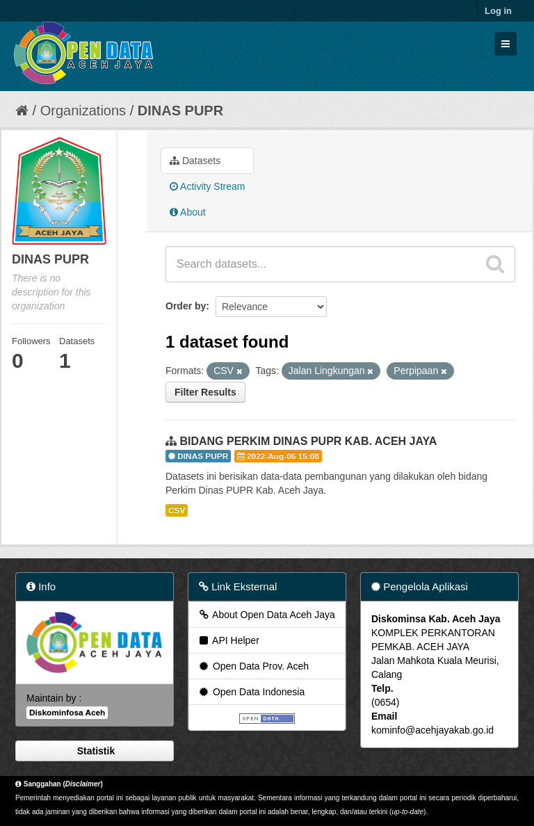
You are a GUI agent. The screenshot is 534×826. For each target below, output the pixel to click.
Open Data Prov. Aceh (253, 666)
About (188, 212)
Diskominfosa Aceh (67, 713)
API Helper (228, 640)
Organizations (83, 110)
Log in (498, 11)
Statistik (94, 750)
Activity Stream (207, 186)
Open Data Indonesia (251, 691)
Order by (185, 305)
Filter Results (205, 392)
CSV (176, 510)
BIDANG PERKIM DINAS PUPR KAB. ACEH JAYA (308, 441)
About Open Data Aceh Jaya (266, 614)
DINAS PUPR (180, 110)
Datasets (195, 160)
